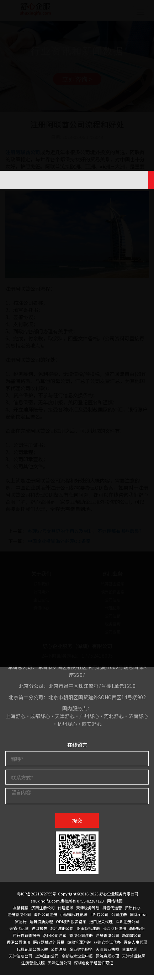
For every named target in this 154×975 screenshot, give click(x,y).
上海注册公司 (47, 956)
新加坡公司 (132, 935)
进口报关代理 (101, 921)
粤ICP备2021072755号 (36, 893)
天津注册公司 (20, 956)
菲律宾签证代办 (107, 942)
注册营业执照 (33, 962)
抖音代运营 (112, 907)
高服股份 (137, 928)
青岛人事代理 (135, 942)
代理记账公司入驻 (32, 949)
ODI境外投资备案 (71, 921)
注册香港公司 (19, 914)
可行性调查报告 (26, 935)
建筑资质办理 (41, 921)
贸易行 (21, 921)
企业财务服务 (81, 949)
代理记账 (65, 907)
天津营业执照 (107, 949)
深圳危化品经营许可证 (93, 962)
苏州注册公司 (62, 928)
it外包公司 (99, 914)
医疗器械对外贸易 (48, 942)
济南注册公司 (43, 907)
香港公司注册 (81, 935)
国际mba (138, 914)
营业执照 (130, 949)
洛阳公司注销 (55, 935)
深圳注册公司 (127, 921)
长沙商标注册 (114, 928)
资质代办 (132, 907)
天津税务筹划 (88, 907)
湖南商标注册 (88, 928)
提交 (77, 820)
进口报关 (39, 928)
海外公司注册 (45, 914)
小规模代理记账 (73, 914)
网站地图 (115, 901)
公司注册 (119, 914)
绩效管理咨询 (79, 942)
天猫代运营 (19, 928)
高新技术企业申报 (77, 956)
